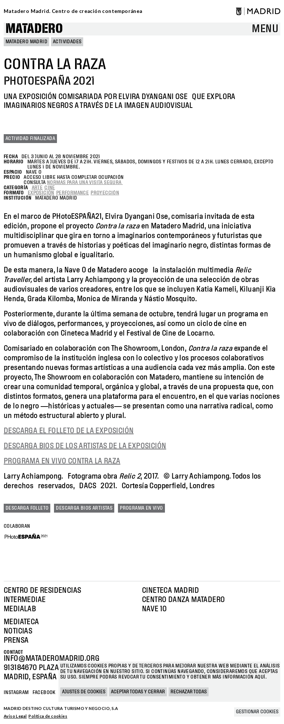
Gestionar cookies (257, 711)
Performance (72, 193)
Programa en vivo (141, 508)
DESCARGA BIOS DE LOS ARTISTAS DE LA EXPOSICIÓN (85, 446)
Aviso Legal (15, 716)
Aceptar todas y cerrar (138, 691)
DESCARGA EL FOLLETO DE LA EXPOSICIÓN (68, 431)
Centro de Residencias (42, 590)
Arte (37, 187)
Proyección (105, 193)
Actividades (67, 41)
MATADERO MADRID (26, 41)
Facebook (44, 692)
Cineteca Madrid (170, 590)
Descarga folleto (27, 508)
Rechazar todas (188, 691)
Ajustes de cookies (83, 691)
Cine (49, 187)
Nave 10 (154, 609)
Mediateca (21, 622)
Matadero (34, 29)
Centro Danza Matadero (183, 600)
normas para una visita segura (85, 182)
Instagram (16, 692)
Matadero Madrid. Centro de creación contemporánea (73, 11)
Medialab (20, 609)
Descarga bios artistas (84, 508)
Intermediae (24, 600)
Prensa (16, 640)
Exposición (41, 193)
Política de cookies (47, 716)
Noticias (18, 631)
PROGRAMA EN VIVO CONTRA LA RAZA (62, 461)
